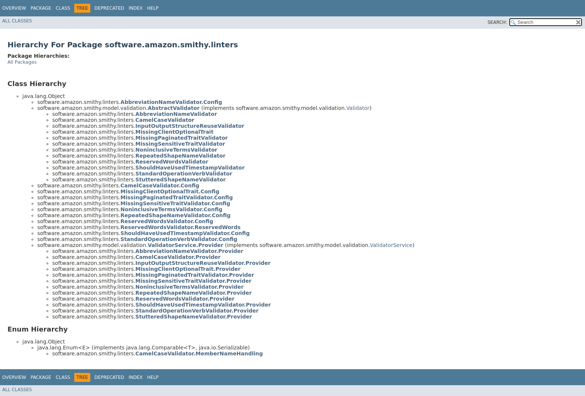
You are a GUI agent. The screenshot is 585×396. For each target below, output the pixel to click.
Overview (14, 8)
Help (153, 8)
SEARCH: (497, 22)
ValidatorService (391, 245)
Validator (357, 108)
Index (136, 8)
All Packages (22, 62)
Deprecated (109, 8)
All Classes (17, 20)
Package (41, 8)
